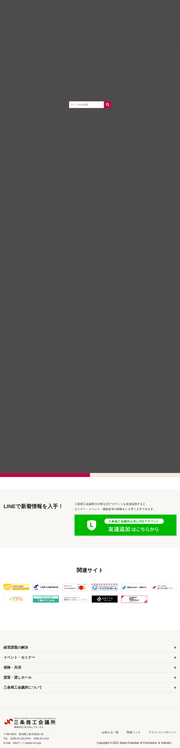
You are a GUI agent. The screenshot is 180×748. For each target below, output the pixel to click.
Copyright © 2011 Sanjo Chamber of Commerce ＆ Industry (134, 742)
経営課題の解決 (16, 647)
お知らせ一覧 (110, 732)
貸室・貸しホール (18, 677)
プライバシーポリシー (162, 732)
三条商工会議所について (23, 687)
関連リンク (134, 732)
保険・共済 (12, 667)
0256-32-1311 (95, 434)
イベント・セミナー (19, 657)
